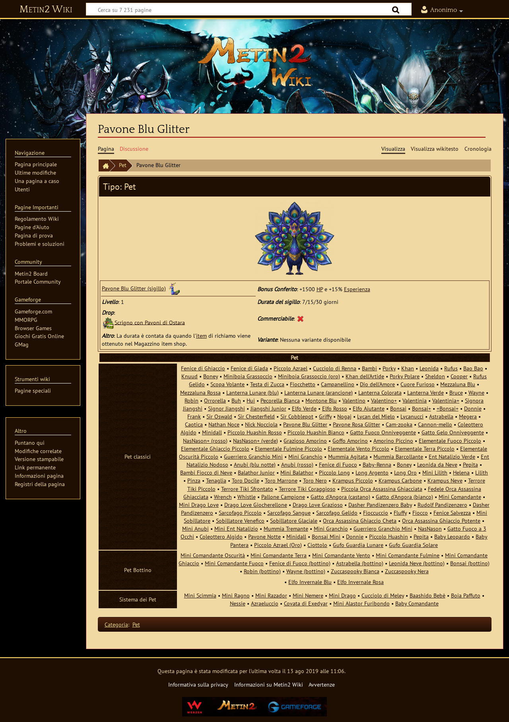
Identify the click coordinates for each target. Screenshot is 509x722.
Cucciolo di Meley (382, 595)
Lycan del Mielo (376, 416)
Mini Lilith (434, 472)
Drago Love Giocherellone (255, 504)
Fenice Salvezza (452, 512)
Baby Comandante (417, 603)
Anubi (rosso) (297, 464)
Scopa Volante (227, 384)
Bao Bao (473, 368)
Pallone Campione (283, 496)
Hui (251, 400)
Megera (468, 416)
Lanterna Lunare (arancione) (318, 392)
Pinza (193, 480)
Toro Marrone (281, 480)
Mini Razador (271, 595)
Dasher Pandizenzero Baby (380, 504)
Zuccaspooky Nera (407, 571)
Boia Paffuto (465, 595)
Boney (210, 376)
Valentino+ (384, 400)
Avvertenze (322, 684)
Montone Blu (321, 400)
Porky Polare (405, 376)
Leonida (429, 368)
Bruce (456, 392)
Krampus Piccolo (352, 480)
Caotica (194, 424)
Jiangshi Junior (268, 408)
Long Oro (405, 472)
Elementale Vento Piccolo (358, 448)
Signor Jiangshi (226, 408)
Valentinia (414, 400)
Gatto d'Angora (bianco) (404, 496)
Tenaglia (216, 480)
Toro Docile (245, 480)
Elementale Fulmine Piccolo (288, 448)
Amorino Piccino (393, 440)
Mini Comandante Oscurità (213, 555)
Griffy (325, 416)
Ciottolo (317, 545)
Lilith (481, 472)
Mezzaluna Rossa (200, 392)
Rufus (451, 368)
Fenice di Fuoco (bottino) (299, 563)
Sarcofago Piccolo (240, 512)
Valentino (353, 400)
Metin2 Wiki (45, 9)
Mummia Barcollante (398, 456)
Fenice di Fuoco (338, 464)
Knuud (189, 376)
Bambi (369, 368)
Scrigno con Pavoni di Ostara (150, 322)
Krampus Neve (444, 480)
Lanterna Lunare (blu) (252, 392)
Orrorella (215, 400)
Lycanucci (412, 416)
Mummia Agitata (348, 456)
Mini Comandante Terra (279, 555)
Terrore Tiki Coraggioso (307, 488)
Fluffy (400, 512)
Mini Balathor (296, 472)
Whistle (246, 496)
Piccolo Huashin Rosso (254, 432)
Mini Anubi (195, 528)
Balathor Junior (256, 472)
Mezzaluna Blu (457, 384)
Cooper (459, 376)
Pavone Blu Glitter (305, 424)
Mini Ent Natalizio (236, 528)
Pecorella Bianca (280, 400)
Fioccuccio (375, 512)
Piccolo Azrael (290, 368)
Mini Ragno (236, 595)
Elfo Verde (304, 408)
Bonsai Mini (326, 536)
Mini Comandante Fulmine (407, 555)
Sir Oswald (219, 416)
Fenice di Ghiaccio (203, 368)
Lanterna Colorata (380, 392)
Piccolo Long (334, 472)
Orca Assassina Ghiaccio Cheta (359, 520)
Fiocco (420, 512)
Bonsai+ (421, 408)
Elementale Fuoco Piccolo (450, 440)
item (201, 335)
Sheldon (435, 376)
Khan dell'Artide (365, 376)
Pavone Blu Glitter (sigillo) (134, 288)
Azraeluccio (264, 603)
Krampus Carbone (400, 480)
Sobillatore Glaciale (293, 520)
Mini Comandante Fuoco (234, 563)
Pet (122, 165)
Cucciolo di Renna (334, 368)
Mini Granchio (305, 456)
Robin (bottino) (262, 571)
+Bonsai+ (447, 408)
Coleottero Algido (221, 536)
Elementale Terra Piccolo (425, 448)
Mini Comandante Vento (341, 555)
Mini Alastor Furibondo (361, 603)
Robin (191, 400)
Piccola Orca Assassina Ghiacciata (381, 488)
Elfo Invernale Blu (310, 582)
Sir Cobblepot (296, 416)
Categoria (116, 624)
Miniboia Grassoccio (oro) (309, 376)
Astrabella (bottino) (359, 563)
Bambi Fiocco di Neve (206, 472)
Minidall (212, 432)
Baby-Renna (377, 464)
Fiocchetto (302, 384)
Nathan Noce (223, 424)
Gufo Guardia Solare (413, 545)
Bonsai (398, 408)
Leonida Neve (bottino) (417, 563)
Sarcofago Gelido (336, 512)
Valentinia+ (445, 400)
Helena (461, 472)
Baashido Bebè (427, 595)
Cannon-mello (435, 424)
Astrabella (441, 416)
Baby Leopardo (452, 536)
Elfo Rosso (334, 408)
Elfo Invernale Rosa (360, 582)
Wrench (223, 496)
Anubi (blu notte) (255, 464)
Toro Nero (315, 480)
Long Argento (372, 472)
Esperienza (357, 289)
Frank (194, 416)
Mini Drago (342, 595)
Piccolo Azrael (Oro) (278, 545)
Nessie (237, 603)
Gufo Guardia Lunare (358, 545)
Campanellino (337, 384)
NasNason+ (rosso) (205, 440)
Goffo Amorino (350, 440)
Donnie (473, 408)
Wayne (476, 392)
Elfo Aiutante (369, 408)
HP (320, 289)
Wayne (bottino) (305, 571)
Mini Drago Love (199, 504)
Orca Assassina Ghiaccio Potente (441, 520)
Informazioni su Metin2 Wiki (268, 684)
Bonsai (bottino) (470, 563)
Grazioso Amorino (305, 440)
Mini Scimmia (200, 595)
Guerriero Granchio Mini (253, 456)
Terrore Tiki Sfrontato (247, 488)
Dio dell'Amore (377, 384)
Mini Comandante (460, 496)
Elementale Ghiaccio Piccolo (215, 448)
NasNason (430, 528)
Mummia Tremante (286, 528)
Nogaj (344, 416)
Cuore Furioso (417, 384)
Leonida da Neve (437, 464)
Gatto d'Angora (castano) (340, 496)
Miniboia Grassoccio (247, 376)
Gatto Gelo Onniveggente (453, 432)
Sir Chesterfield (256, 416)
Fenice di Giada (249, 368)
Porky (389, 368)
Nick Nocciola (261, 424)
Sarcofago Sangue (289, 512)
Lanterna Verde (425, 392)
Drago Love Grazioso (318, 504)
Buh (236, 400)
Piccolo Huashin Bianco (316, 432)
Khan (407, 368)
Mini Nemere (308, 595)
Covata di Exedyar (306, 603)
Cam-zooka (399, 424)
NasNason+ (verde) (255, 440)
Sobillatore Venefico (240, 520)
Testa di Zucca (267, 384)
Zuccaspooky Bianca (355, 571)
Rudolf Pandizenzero (442, 504)
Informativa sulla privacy (198, 684)
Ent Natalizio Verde (452, 456)
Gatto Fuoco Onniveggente (383, 432)
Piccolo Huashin (388, 536)
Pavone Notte (264, 536)
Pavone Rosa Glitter (356, 424)
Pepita (470, 464)
